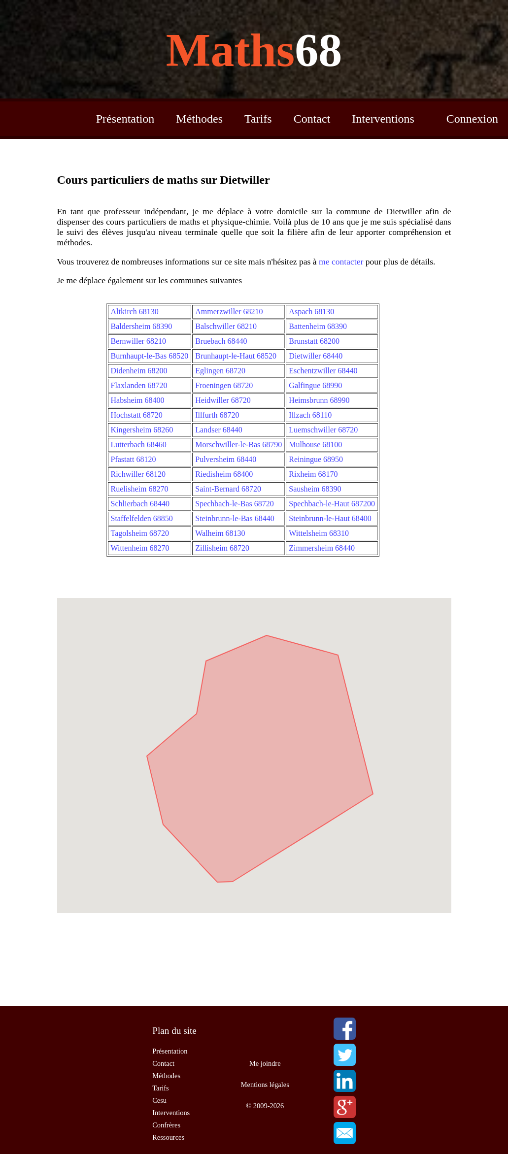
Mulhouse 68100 (315, 444)
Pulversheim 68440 (225, 459)
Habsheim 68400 (138, 400)
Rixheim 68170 (313, 474)
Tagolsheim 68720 (140, 533)
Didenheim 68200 (139, 370)
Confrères (166, 1125)
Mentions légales (265, 1084)
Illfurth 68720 (217, 415)
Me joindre (265, 1063)
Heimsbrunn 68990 (319, 400)
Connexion (472, 118)
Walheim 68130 (220, 533)
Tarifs (258, 118)
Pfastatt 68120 (133, 459)
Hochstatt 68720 (137, 415)
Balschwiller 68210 (226, 326)
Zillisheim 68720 (222, 548)
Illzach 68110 (310, 415)
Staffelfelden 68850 (142, 518)
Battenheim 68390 (318, 326)
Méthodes (199, 118)
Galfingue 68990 (315, 385)
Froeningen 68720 (224, 385)
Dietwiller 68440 (315, 356)
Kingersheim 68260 (142, 430)
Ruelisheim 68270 (140, 489)
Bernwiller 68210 (138, 341)
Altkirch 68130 (135, 311)
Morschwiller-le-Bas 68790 (238, 444)
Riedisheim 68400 (224, 474)
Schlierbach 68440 (140, 503)
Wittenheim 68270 (140, 548)
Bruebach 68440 (221, 341)
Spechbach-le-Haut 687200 (332, 503)
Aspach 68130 (311, 311)
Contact (312, 118)
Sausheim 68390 (315, 489)
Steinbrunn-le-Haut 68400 (330, 518)
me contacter (341, 261)
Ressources (168, 1137)
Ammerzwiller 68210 (229, 311)
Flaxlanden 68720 (139, 385)
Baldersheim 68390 (141, 326)
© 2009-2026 (265, 1106)
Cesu (159, 1100)
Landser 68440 (218, 430)
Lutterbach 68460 (139, 444)
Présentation (125, 118)
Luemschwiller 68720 (323, 430)
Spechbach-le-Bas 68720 (234, 503)
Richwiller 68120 (138, 474)
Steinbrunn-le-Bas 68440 (234, 518)
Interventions (383, 118)
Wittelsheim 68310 (319, 533)
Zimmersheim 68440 (322, 548)
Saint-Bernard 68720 (228, 489)
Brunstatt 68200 (314, 341)
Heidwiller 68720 (222, 400)
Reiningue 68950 (316, 459)
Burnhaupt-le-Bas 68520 (150, 356)
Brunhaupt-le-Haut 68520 (235, 356)
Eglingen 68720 (220, 370)
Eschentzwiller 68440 (323, 370)
